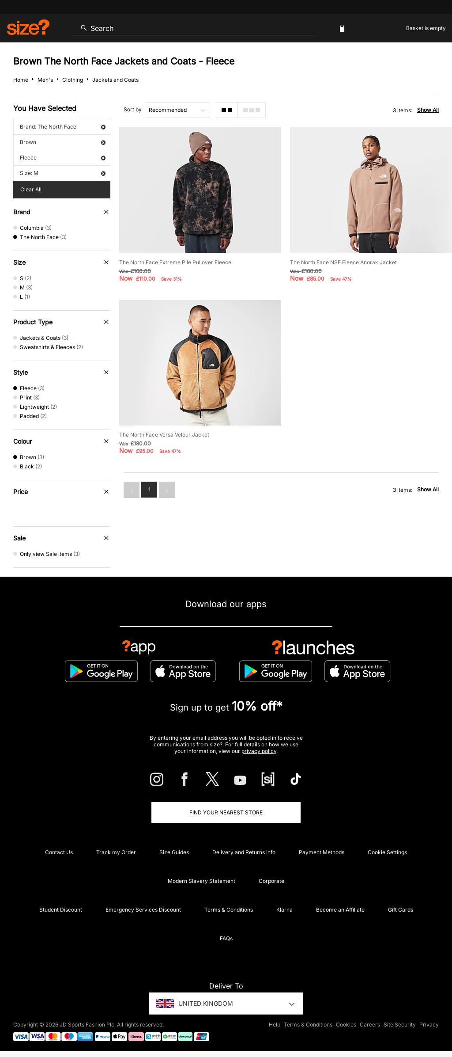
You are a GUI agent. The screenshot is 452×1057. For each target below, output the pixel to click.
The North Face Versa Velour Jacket (164, 434)
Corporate (271, 881)
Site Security (400, 1024)
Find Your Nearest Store (226, 812)
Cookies (346, 1024)
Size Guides (174, 852)
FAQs (226, 938)
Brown (62, 142)
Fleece (62, 157)
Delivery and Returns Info (243, 852)
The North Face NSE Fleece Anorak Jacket (343, 262)
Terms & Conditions (228, 909)
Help (274, 1024)
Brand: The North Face (62, 126)
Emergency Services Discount (143, 909)
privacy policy (258, 751)
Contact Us (59, 852)
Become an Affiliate (340, 909)
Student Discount (60, 909)
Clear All (30, 189)
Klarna (284, 909)
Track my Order (116, 852)
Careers (370, 1024)
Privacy (429, 1024)
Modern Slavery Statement (201, 881)
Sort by (133, 109)
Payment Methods (321, 852)
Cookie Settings (387, 852)
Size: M (62, 173)
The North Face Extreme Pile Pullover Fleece (175, 262)
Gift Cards (400, 909)
